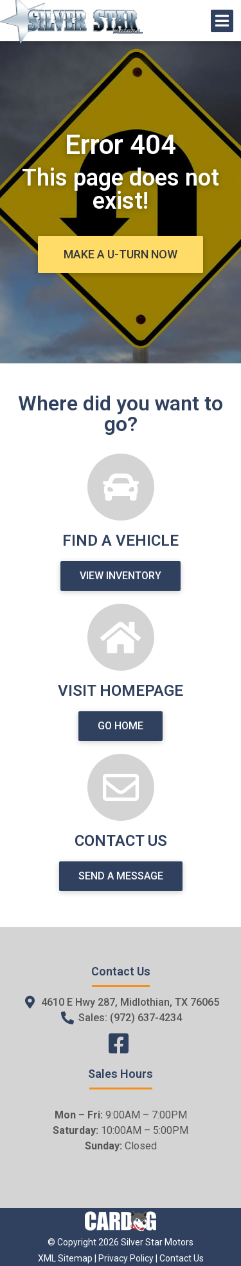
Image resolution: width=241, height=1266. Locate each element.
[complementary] (202, 1227)
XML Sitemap (65, 1258)
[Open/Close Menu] (222, 21)
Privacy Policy (126, 1258)
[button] (120, 254)
